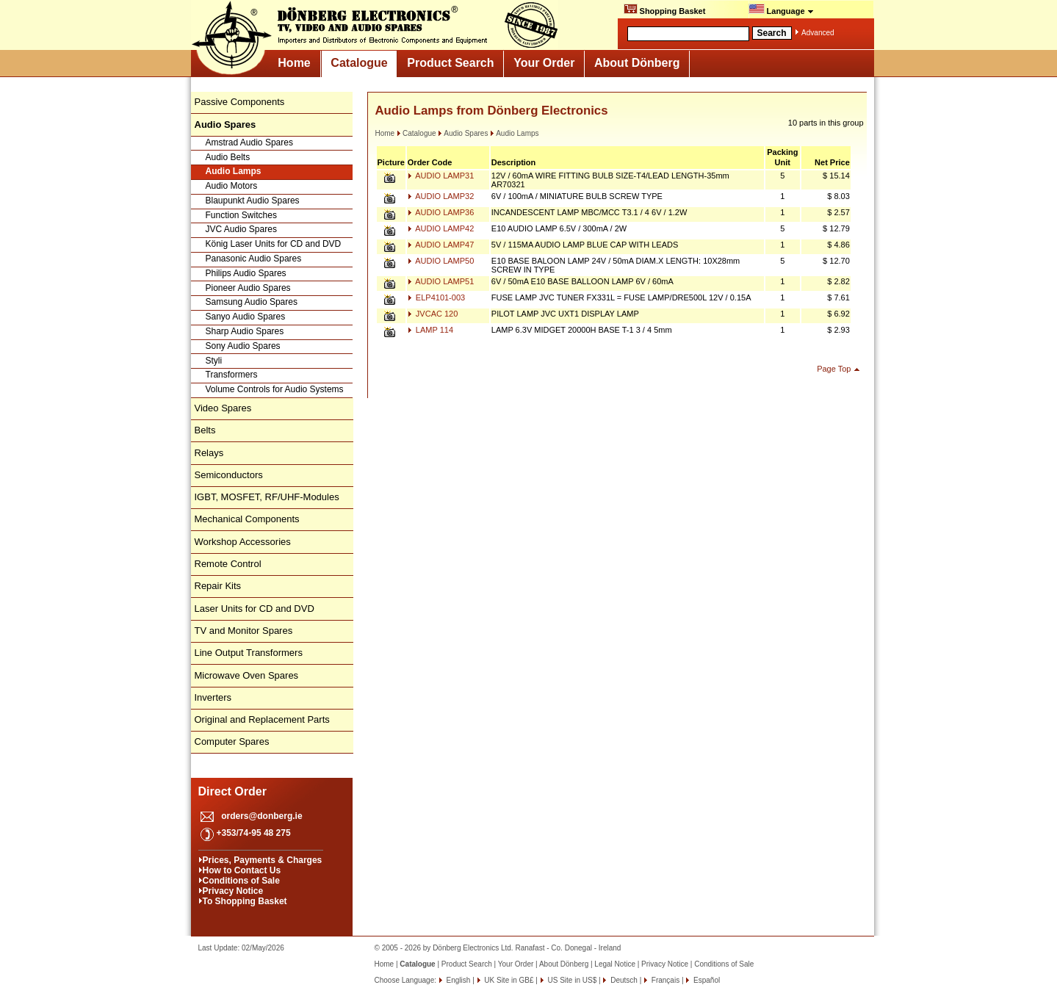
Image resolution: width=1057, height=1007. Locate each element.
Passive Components (240, 101)
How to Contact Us (242, 870)
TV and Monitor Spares (244, 630)
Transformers (232, 374)
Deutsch (622, 980)
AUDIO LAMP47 (441, 244)
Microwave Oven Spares (247, 675)
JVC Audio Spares (241, 229)
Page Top (834, 368)
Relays (209, 452)
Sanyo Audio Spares (246, 316)
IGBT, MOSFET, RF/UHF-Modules (267, 496)
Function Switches (241, 215)
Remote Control (228, 563)
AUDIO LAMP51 (441, 281)
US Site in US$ (572, 980)
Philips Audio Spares (246, 273)
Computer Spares (232, 741)
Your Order (543, 63)
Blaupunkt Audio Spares (253, 200)
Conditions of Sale (241, 881)
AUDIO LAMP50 (441, 260)
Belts (205, 430)
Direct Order (232, 791)
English (457, 980)
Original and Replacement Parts (262, 719)
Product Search (450, 63)
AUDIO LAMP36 (441, 212)
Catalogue (359, 63)
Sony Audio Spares (243, 346)
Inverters (213, 697)
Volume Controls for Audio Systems (275, 389)
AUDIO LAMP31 (441, 175)
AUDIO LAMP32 (441, 196)
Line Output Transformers (249, 652)
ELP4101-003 (436, 297)
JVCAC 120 (433, 313)
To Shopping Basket (245, 901)
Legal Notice (614, 964)
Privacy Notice (233, 891)
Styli (214, 360)
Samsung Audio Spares (251, 302)
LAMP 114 (430, 329)
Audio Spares (463, 133)
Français (664, 980)
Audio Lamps (233, 171)
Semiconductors (229, 474)
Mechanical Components (247, 518)
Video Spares (223, 408)
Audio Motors (232, 186)
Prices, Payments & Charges (262, 860)
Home (294, 63)
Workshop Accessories (243, 541)
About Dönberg (636, 63)
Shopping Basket (665, 9)
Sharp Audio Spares (245, 331)
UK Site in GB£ (509, 980)
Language (781, 9)
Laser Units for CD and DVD (254, 608)
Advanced (817, 33)
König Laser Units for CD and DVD (274, 244)
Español (705, 980)
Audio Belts (228, 157)
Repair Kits (218, 585)
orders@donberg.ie (261, 816)
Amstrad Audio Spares (249, 142)
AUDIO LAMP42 (441, 228)
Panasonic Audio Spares (254, 258)
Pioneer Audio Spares (248, 288)
